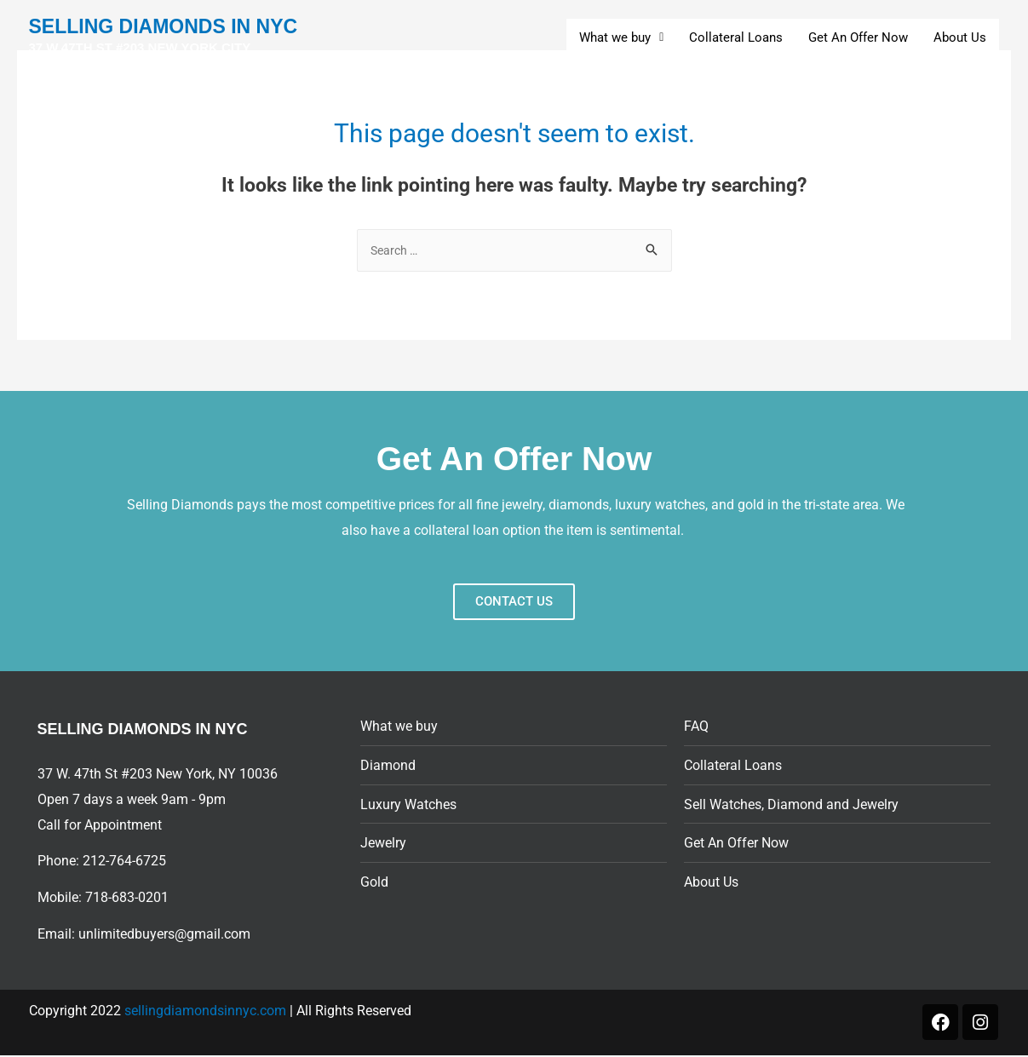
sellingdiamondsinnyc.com (205, 1012)
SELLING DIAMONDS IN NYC (171, 37)
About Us (959, 37)
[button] (621, 38)
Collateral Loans (736, 37)
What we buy (621, 37)
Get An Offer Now (858, 37)
